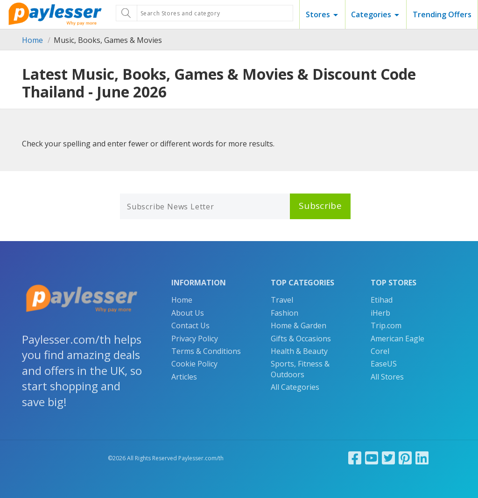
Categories (371, 14)
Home (32, 40)
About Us (187, 313)
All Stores (387, 377)
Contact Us (190, 325)
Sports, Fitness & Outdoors (300, 369)
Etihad (382, 300)
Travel (282, 300)
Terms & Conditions (206, 351)
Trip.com (386, 325)
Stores (318, 14)
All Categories (295, 387)
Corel (380, 351)
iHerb (380, 313)
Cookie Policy (194, 364)
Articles (184, 377)
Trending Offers (442, 14)
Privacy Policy (194, 338)
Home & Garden (298, 325)
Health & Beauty (299, 351)
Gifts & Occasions (301, 338)
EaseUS (384, 364)
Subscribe (320, 206)
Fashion (284, 313)
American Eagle (397, 338)
